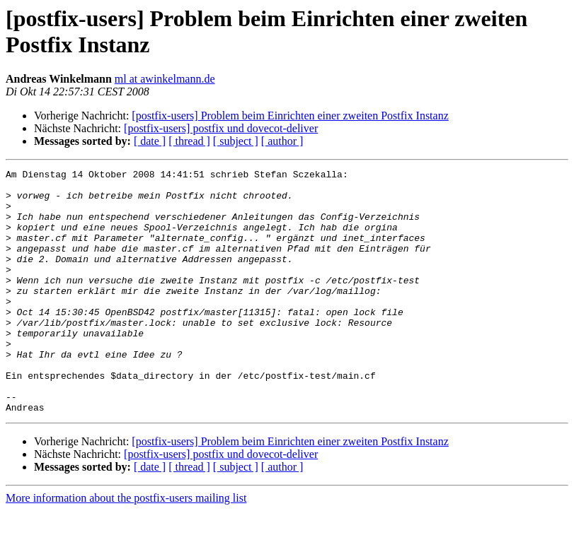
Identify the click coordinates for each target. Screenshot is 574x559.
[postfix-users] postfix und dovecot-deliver (221, 128)
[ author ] (282, 141)
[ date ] (150, 141)
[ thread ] (189, 141)
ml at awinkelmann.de (165, 79)
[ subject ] (235, 141)
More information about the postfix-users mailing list (126, 547)
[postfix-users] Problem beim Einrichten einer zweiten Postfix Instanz (290, 116)
